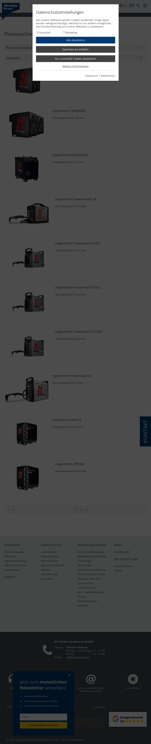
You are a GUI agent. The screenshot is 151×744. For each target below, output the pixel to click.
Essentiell (44, 32)
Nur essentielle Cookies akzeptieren (75, 58)
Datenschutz (108, 75)
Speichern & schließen (75, 49)
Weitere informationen (76, 66)
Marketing (71, 32)
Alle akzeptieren (75, 40)
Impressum (91, 75)
